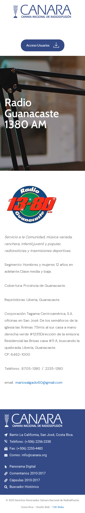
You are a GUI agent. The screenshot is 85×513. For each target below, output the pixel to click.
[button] (42, 30)
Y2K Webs (58, 507)
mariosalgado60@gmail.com (38, 382)
